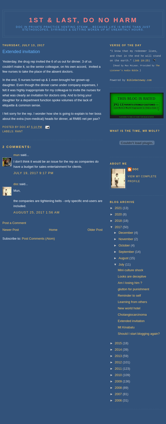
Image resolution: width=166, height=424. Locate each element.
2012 (119, 362)
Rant (19, 131)
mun (16, 155)
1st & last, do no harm (83, 20)
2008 (119, 388)
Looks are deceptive (132, 276)
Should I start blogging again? (139, 333)
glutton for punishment (133, 289)
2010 (119, 375)
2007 (119, 394)
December (126, 232)
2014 (119, 349)
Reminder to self (129, 295)
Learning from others (132, 302)
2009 (119, 381)
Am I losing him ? (130, 283)
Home (53, 230)
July (122, 264)
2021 (119, 208)
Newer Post (10, 230)
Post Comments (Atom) (38, 238)
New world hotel (129, 308)
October (125, 245)
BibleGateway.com (139, 80)
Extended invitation (131, 321)
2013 (119, 356)
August (124, 258)
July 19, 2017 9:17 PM (33, 173)
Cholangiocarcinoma (132, 314)
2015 (119, 343)
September (127, 252)
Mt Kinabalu (126, 327)
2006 (119, 400)
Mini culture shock (130, 270)
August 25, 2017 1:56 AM (36, 212)
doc (16, 184)
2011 (119, 368)
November (126, 239)
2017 (119, 227)
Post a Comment (14, 223)
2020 (119, 214)
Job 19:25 (141, 60)
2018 (119, 221)
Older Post (95, 230)
